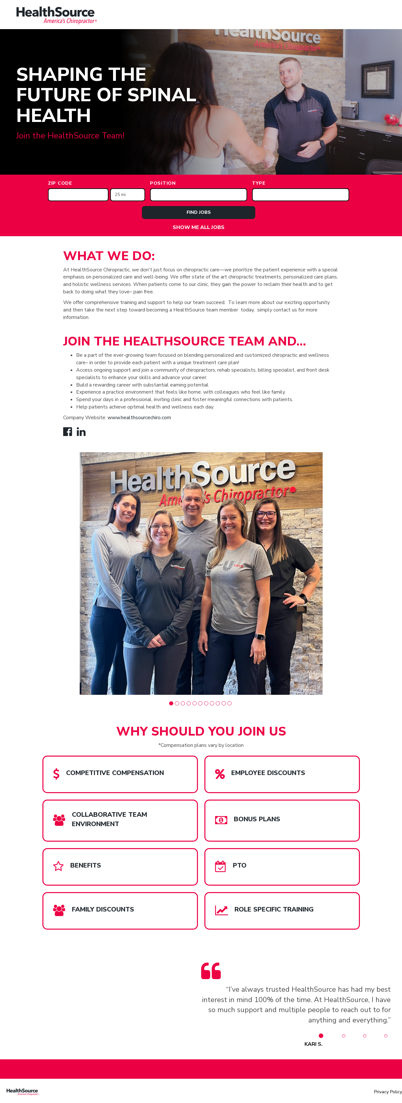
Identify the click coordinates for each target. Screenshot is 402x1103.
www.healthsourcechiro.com (139, 417)
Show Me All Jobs (198, 227)
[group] (201, 573)
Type (259, 183)
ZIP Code (60, 183)
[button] (171, 703)
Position (163, 183)
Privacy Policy (388, 1092)
